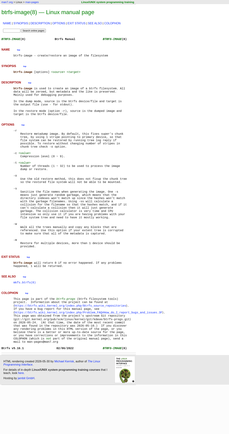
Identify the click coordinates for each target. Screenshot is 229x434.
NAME (7, 23)
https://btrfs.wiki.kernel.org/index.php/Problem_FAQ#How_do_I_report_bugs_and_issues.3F (89, 352)
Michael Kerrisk (64, 408)
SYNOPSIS (20, 23)
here (21, 420)
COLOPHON (112, 23)
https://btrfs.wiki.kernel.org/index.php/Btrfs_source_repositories (71, 344)
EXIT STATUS (77, 23)
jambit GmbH (26, 425)
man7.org (7, 2)
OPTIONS (58, 23)
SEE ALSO (95, 23)
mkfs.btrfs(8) (24, 319)
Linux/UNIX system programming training (107, 2)
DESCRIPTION (40, 23)
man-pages (32, 2)
